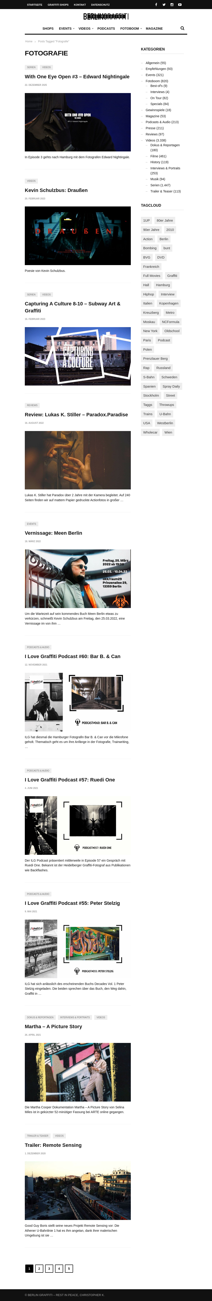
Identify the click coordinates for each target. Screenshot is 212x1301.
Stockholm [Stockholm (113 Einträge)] (151, 395)
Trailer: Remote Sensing (53, 1145)
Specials (156, 104)
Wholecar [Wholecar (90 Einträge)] (150, 432)
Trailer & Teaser (37, 1136)
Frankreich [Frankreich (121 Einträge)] (151, 266)
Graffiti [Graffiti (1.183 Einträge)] (172, 276)
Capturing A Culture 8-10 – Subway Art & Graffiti (72, 307)
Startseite (34, 4)
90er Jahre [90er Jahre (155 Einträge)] (151, 230)
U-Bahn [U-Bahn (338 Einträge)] (165, 414)
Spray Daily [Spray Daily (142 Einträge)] (171, 386)
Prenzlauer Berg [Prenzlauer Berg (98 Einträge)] (155, 358)
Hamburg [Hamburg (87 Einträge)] (163, 285)
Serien (31, 67)
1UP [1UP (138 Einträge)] (146, 220)
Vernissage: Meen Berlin (53, 533)
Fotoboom (130, 28)
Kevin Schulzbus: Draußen (56, 190)
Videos (85, 28)
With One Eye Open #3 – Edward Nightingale (77, 76)
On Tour (156, 98)
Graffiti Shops (58, 4)
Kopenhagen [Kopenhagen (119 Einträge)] (168, 303)
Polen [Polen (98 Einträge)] (147, 349)
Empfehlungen (156, 69)
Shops (47, 28)
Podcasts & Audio (38, 647)
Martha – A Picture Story (53, 1026)
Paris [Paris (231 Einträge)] (147, 340)
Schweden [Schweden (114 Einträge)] (169, 377)
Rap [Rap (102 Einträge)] (146, 368)
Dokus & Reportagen (40, 1017)
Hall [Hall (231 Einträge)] (146, 285)
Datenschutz (100, 4)
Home (28, 41)
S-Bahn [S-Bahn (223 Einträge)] (148, 377)
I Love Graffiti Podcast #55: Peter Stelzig (72, 903)
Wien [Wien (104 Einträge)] (168, 432)
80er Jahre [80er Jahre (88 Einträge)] (165, 220)
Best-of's (156, 86)
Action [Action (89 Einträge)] (148, 239)
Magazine (154, 28)
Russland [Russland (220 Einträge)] (163, 368)
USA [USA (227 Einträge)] (146, 423)
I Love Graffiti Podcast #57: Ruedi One (70, 780)
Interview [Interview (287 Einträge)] (167, 294)
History (155, 162)
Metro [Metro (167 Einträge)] (170, 312)
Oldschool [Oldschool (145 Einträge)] (172, 331)
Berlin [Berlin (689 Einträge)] (164, 239)
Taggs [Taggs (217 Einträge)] (147, 405)
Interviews (157, 92)
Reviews (32, 405)
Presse (151, 128)
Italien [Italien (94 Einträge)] (147, 303)
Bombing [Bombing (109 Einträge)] (150, 248)
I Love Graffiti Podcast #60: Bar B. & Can (72, 656)
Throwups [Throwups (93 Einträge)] (166, 405)
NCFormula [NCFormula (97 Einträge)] (170, 322)
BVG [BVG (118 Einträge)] (146, 257)
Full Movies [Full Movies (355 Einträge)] (151, 276)
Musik (154, 179)
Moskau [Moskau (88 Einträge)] (149, 322)
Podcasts (106, 28)
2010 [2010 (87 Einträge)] (170, 230)
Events (66, 28)
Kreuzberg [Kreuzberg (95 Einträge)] (151, 312)
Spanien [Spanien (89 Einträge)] (149, 386)
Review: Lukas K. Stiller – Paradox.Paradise (76, 414)
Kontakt (80, 4)
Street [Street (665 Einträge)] (170, 395)
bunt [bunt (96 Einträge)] (167, 248)
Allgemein (152, 63)
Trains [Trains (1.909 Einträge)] (147, 414)
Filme (154, 156)
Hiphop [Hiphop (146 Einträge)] (148, 294)
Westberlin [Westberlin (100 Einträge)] (165, 423)
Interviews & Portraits (75, 1017)
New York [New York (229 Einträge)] (150, 331)
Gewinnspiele (155, 110)
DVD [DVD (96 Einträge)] (161, 257)
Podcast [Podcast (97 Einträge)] (164, 340)
